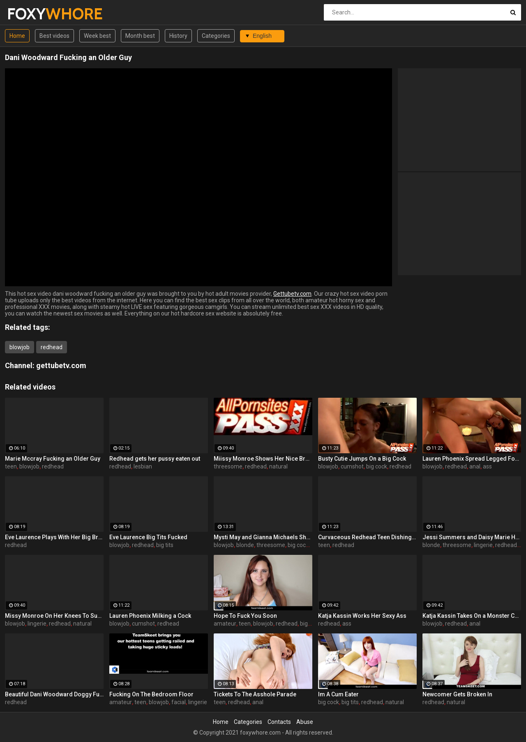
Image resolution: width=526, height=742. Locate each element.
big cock (376, 466)
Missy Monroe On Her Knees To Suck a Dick (54, 615)
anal (474, 466)
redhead (51, 347)
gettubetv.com (61, 365)
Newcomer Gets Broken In (457, 694)
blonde (245, 545)
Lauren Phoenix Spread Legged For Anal (471, 458)
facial (178, 702)
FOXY (28, 13)
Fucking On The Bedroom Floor (151, 694)
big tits (164, 545)
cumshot (352, 466)
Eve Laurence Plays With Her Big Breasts (54, 537)
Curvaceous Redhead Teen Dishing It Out (367, 537)
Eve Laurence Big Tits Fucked (148, 537)
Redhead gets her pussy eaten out (154, 458)
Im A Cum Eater (338, 694)
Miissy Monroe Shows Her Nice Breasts (263, 458)
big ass (309, 623)
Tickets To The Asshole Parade (255, 694)
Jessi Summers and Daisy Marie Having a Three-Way (471, 537)
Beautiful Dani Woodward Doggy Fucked (54, 694)
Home (17, 35)
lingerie (483, 545)
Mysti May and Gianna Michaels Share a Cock (263, 537)
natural (278, 466)
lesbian (143, 466)
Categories (216, 35)
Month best (140, 35)
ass (487, 466)
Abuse (304, 722)
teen (11, 466)
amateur (225, 623)
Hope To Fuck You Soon (245, 615)
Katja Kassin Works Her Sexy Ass (362, 615)
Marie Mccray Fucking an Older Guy (52, 458)
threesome (228, 466)
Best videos (54, 35)
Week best (97, 35)
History (178, 35)
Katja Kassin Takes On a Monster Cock (471, 615)
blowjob (19, 347)
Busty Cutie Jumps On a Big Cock (362, 458)
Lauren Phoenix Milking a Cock (150, 615)
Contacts (279, 722)
